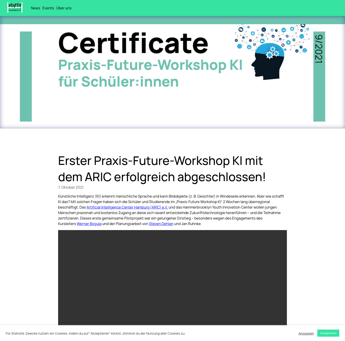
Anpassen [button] (306, 333)
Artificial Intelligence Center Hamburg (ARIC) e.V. (127, 207)
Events (48, 8)
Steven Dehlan (161, 223)
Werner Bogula (89, 223)
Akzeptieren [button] (328, 333)
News (35, 8)
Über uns (63, 8)
